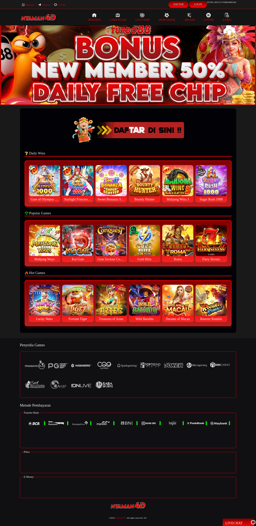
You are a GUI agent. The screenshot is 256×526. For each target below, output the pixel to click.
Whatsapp (28, 5)
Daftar (178, 4)
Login (198, 4)
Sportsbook (167, 17)
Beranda (94, 17)
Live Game (142, 17)
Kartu (227, 17)
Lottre (209, 17)
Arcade (189, 17)
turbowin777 (120, 518)
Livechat (59, 5)
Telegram (44, 5)
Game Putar (118, 17)
